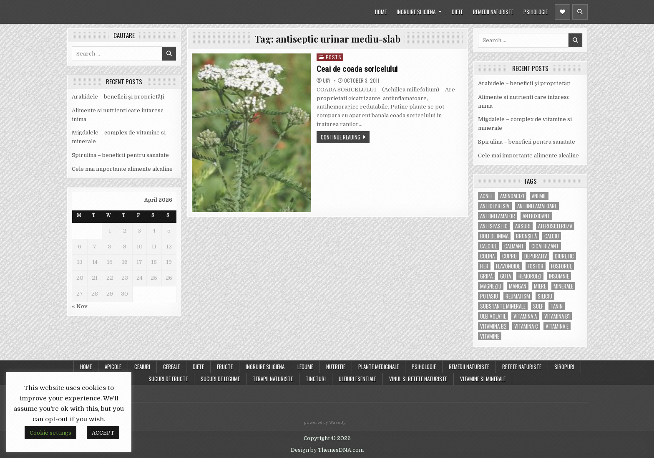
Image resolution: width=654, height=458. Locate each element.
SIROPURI (564, 366)
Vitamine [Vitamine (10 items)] (489, 336)
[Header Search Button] (580, 12)
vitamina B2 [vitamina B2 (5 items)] (493, 326)
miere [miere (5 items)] (540, 286)
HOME (381, 12)
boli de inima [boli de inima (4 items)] (494, 236)
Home (86, 366)
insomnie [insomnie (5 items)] (559, 276)
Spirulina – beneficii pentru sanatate (120, 155)
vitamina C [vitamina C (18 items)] (526, 326)
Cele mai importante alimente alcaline (122, 169)
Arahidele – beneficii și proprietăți (118, 97)
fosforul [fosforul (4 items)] (561, 266)
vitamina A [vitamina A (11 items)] (525, 316)
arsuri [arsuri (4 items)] (523, 226)
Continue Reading (340, 137)
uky (326, 80)
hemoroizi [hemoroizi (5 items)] (529, 276)
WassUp (337, 422)
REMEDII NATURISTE (493, 12)
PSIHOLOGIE (535, 12)
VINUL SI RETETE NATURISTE (418, 378)
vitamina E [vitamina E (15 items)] (557, 326)
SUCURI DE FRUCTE (168, 378)
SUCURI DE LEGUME (220, 378)
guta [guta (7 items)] (505, 276)
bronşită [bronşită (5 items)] (526, 236)
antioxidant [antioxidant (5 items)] (536, 216)
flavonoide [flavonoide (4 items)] (508, 266)
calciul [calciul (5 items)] (488, 246)
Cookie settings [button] (50, 433)
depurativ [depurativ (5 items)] (535, 256)
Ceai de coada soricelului (357, 69)
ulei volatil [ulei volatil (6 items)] (493, 316)
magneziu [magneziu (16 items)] (490, 286)
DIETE (457, 12)
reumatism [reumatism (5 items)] (518, 296)
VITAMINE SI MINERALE (483, 378)
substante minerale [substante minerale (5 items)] (503, 306)
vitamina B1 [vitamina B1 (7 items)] (557, 316)
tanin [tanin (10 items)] (557, 306)
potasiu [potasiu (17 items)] (489, 296)
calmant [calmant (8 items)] (514, 246)
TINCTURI (316, 378)
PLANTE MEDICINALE (378, 366)
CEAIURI (142, 366)
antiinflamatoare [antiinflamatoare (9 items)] (537, 206)
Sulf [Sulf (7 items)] (538, 306)
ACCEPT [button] (103, 433)
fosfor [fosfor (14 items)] (535, 266)
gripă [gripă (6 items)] (486, 276)
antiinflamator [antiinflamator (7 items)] (497, 216)
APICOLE (113, 366)
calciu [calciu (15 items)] (551, 236)
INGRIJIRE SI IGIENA (416, 12)
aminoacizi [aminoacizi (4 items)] (512, 196)
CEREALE (171, 366)
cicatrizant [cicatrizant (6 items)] (545, 246)
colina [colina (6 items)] (487, 256)
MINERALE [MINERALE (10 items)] (563, 286)
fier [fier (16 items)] (484, 266)
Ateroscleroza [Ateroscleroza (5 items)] (555, 226)
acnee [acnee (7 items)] (486, 196)
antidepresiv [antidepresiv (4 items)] (495, 206)
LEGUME (305, 366)
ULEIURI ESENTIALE (357, 378)
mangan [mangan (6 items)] (517, 286)
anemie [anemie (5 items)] (539, 196)
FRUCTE (225, 366)
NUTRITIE (335, 366)
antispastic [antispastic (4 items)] (494, 226)
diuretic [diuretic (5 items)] (564, 256)
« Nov (80, 306)
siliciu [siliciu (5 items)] (545, 296)
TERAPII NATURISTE (273, 378)
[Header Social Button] (562, 12)
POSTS (334, 57)
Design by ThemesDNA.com (327, 450)
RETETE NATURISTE (521, 366)
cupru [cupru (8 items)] (509, 256)
